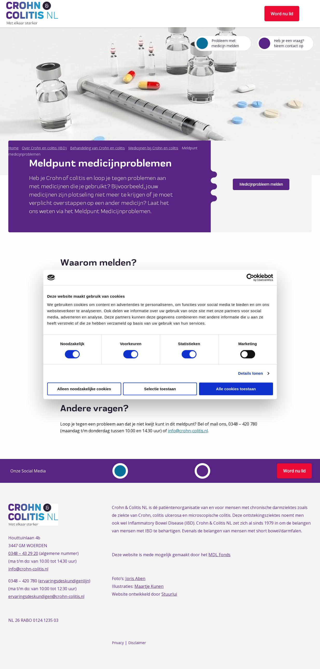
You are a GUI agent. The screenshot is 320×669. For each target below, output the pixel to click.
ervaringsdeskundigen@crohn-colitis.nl (46, 596)
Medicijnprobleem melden (261, 184)
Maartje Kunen (149, 586)
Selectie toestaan (160, 389)
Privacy (118, 642)
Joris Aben (135, 578)
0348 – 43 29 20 (23, 553)
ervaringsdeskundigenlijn (64, 581)
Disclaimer (137, 642)
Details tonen (250, 373)
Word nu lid (282, 14)
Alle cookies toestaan (236, 389)
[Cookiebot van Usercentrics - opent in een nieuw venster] (250, 277)
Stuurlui (169, 594)
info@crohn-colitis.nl (188, 431)
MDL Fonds (219, 555)
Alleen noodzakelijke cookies (84, 389)
